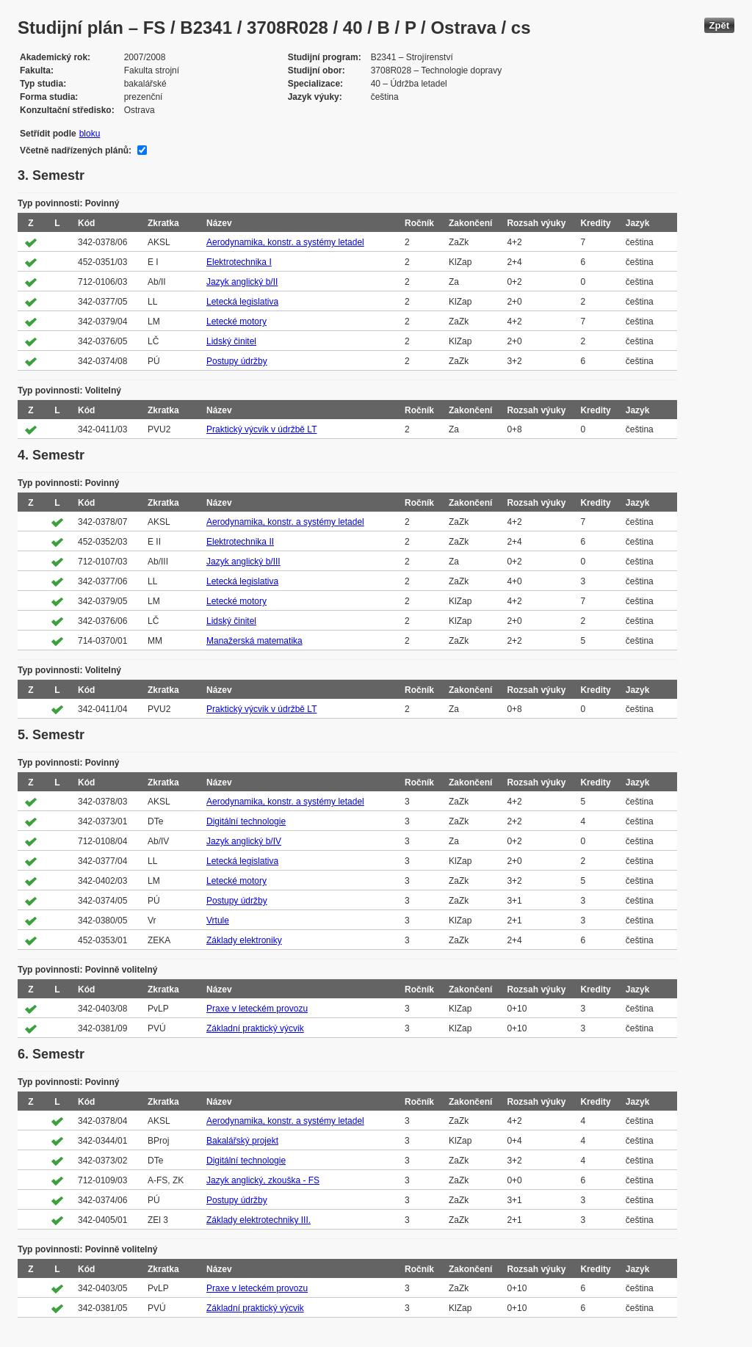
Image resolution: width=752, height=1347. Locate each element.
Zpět (719, 25)
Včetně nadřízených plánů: (75, 150)
